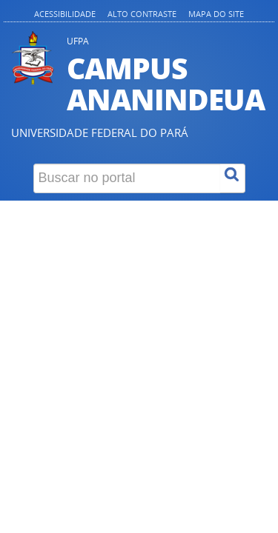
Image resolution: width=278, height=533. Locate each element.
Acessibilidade (65, 13)
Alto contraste (141, 13)
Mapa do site (216, 13)
